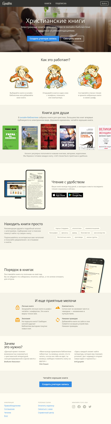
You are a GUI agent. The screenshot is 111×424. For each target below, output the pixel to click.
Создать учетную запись (43, 38)
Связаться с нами (45, 409)
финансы (65, 233)
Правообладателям (12, 405)
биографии (53, 233)
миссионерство (99, 233)
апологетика (77, 228)
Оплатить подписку (46, 405)
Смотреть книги (72, 38)
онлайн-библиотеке (29, 117)
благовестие (85, 233)
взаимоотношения (92, 228)
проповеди (79, 237)
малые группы (92, 237)
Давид (74, 233)
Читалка (7, 412)
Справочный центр (46, 412)
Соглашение (9, 409)
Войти (104, 3)
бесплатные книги (64, 237)
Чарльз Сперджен (61, 228)
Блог (6, 416)
